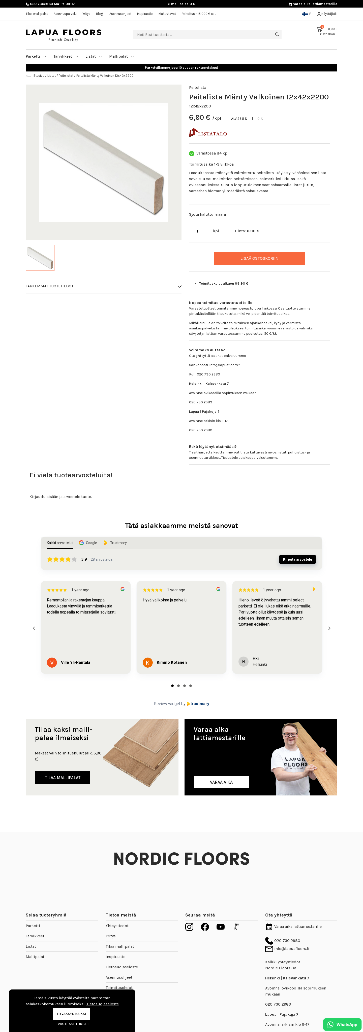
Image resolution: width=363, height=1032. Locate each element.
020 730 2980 (282, 940)
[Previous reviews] (34, 628)
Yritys (86, 14)
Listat (93, 56)
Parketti (36, 56)
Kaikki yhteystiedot (282, 962)
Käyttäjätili (327, 14)
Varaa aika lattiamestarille (312, 4)
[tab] (172, 686)
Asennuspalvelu (65, 14)
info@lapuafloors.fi (287, 948)
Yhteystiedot (117, 925)
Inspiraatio (145, 14)
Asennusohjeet (120, 14)
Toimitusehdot (119, 987)
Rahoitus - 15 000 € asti (199, 14)
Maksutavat (167, 14)
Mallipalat (121, 56)
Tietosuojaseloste (122, 967)
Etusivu (39, 76)
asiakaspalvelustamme (257, 457)
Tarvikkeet (65, 56)
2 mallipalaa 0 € (181, 4)
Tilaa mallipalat (37, 14)
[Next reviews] (329, 628)
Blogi (100, 14)
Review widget (167, 703)
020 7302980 (39, 4)
